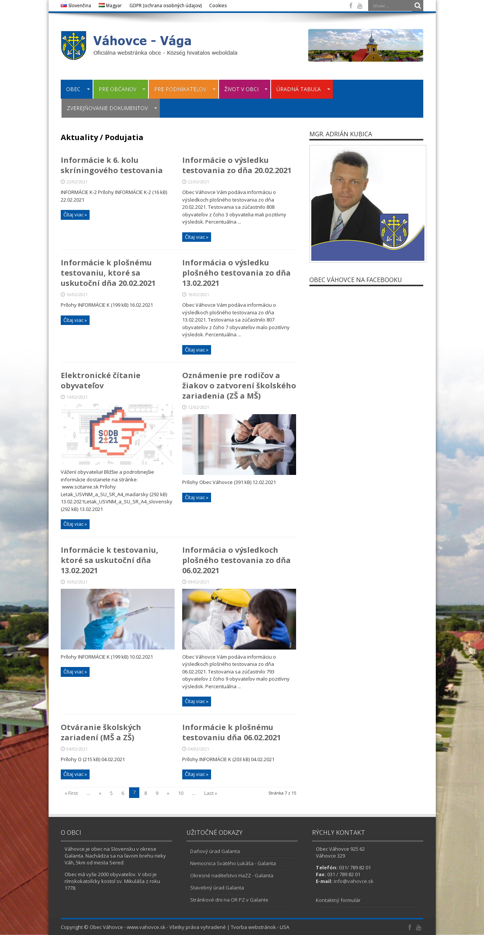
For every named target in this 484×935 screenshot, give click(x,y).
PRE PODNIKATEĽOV (185, 89)
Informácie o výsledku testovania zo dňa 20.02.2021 (237, 165)
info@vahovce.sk (354, 881)
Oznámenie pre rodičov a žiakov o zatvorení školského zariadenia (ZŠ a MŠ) (239, 385)
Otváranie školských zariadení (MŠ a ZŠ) (101, 732)
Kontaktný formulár (338, 900)
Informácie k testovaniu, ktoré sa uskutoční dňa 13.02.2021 (109, 560)
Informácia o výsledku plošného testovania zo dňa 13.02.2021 (236, 272)
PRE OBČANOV (122, 89)
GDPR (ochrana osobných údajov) (165, 5)
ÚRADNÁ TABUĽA (303, 89)
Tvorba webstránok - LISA (260, 927)
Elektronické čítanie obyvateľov (100, 380)
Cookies (218, 5)
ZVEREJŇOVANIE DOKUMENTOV (112, 108)
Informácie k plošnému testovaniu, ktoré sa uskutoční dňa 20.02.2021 (108, 272)
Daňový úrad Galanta (215, 851)
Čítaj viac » (75, 214)
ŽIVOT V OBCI (246, 89)
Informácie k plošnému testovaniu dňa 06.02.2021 (231, 732)
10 (180, 793)
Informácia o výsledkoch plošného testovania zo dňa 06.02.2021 (236, 560)
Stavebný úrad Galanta (217, 887)
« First (71, 793)
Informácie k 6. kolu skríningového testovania (112, 165)
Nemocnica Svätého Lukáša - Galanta (233, 863)
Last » (210, 793)
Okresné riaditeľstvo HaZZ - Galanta (231, 875)
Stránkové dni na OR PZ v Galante (229, 899)
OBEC (78, 89)
